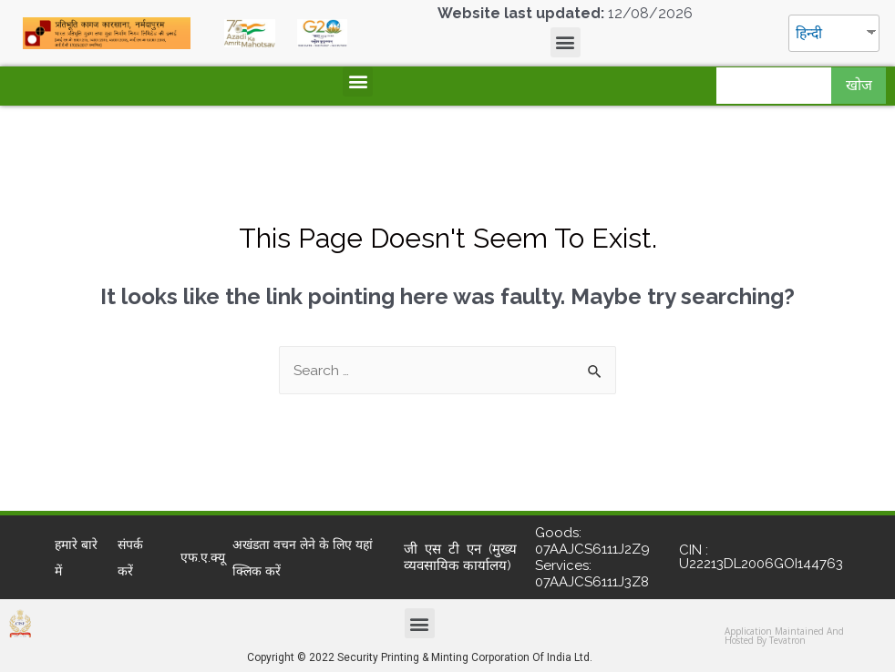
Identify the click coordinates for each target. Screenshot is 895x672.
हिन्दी (810, 33)
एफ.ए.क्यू (202, 557)
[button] (565, 42)
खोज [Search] (859, 85)
